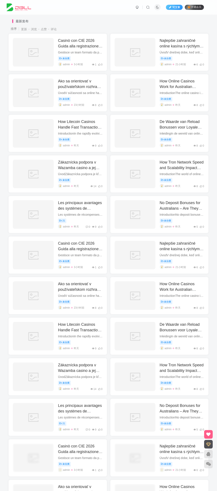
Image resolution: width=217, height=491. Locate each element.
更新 (24, 29)
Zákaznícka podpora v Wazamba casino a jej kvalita (77, 167)
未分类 (64, 58)
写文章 (174, 7)
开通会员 (194, 7)
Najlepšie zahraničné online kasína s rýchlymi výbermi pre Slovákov (180, 45)
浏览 (34, 29)
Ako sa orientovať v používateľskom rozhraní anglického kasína (79, 86)
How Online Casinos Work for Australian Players (177, 86)
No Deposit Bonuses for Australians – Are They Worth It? (180, 208)
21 (62, 220)
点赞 (44, 29)
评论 (54, 29)
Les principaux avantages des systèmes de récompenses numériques (80, 208)
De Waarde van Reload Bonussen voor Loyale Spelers (180, 127)
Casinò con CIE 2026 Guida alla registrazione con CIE (78, 45)
